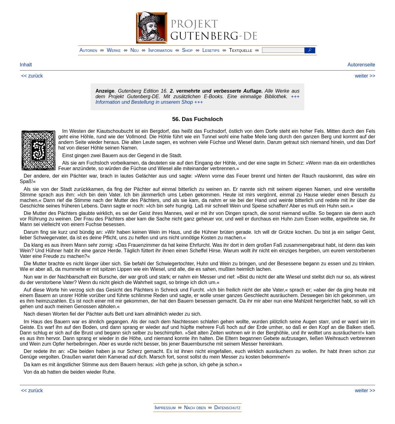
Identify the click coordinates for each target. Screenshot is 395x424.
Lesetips (210, 50)
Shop (187, 50)
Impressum (165, 407)
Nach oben (195, 407)
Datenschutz (227, 407)
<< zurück (32, 75)
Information (160, 50)
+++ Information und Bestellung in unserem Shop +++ (197, 99)
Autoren (88, 50)
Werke (114, 50)
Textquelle (240, 50)
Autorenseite (361, 64)
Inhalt (26, 64)
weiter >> (365, 75)
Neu (135, 50)
